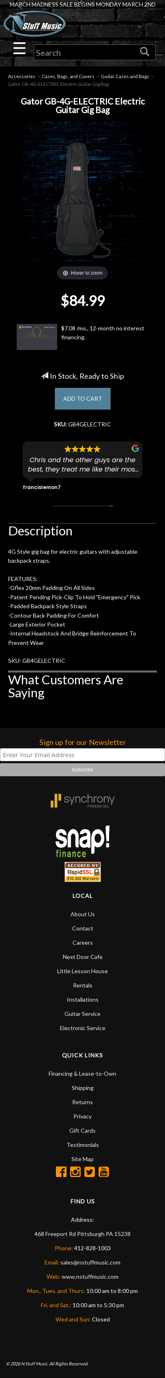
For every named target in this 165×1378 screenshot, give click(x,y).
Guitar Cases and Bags (125, 76)
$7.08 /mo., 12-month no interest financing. (80, 337)
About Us (83, 914)
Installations (83, 999)
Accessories (21, 76)
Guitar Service (82, 1013)
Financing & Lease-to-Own (82, 1073)
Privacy (82, 1116)
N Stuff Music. (34, 1363)
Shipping (83, 1087)
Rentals (82, 985)
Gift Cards (82, 1130)
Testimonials (82, 1144)
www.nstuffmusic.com (90, 1276)
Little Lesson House (82, 970)
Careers (83, 942)
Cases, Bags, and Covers (68, 76)
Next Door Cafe (83, 956)
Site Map (82, 1158)
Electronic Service (82, 1027)
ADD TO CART (82, 398)
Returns (82, 1101)
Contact (82, 928)
